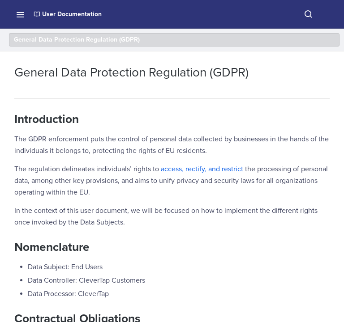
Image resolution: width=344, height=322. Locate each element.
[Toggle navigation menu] (20, 14)
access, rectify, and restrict (202, 169)
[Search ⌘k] (308, 14)
